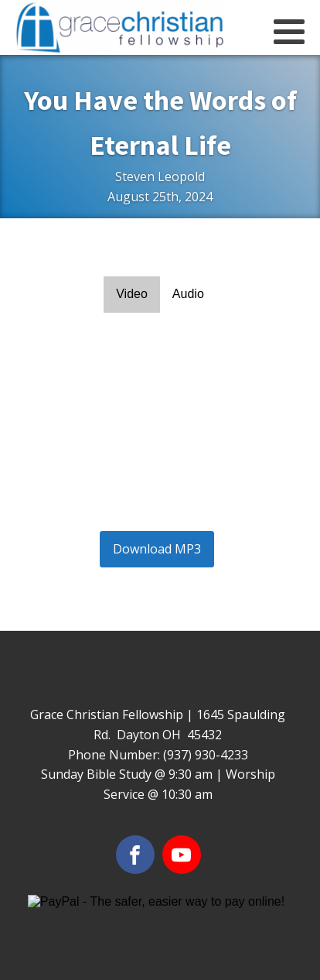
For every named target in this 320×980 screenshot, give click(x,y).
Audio (188, 293)
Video (132, 293)
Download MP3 (157, 548)
